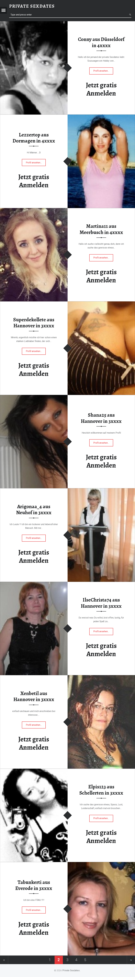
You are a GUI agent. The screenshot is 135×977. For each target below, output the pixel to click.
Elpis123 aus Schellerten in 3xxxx (101, 789)
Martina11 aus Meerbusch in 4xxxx (101, 229)
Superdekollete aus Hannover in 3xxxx (33, 322)
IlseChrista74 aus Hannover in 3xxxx (101, 603)
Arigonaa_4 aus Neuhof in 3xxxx (33, 509)
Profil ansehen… (101, 72)
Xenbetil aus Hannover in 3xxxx (33, 696)
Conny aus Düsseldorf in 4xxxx (101, 42)
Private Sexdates (71, 970)
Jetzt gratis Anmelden (101, 89)
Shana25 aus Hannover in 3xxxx (101, 418)
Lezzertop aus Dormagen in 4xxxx (34, 137)
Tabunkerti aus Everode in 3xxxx (33, 885)
